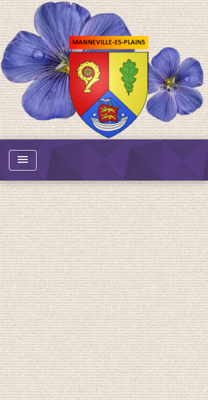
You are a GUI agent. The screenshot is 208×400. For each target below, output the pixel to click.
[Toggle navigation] (23, 160)
